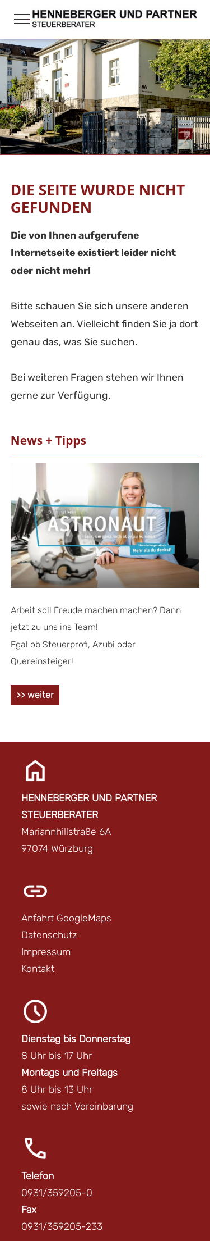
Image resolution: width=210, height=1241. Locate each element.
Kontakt (37, 968)
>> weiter (35, 695)
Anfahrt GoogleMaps (66, 918)
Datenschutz (49, 935)
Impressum (46, 951)
